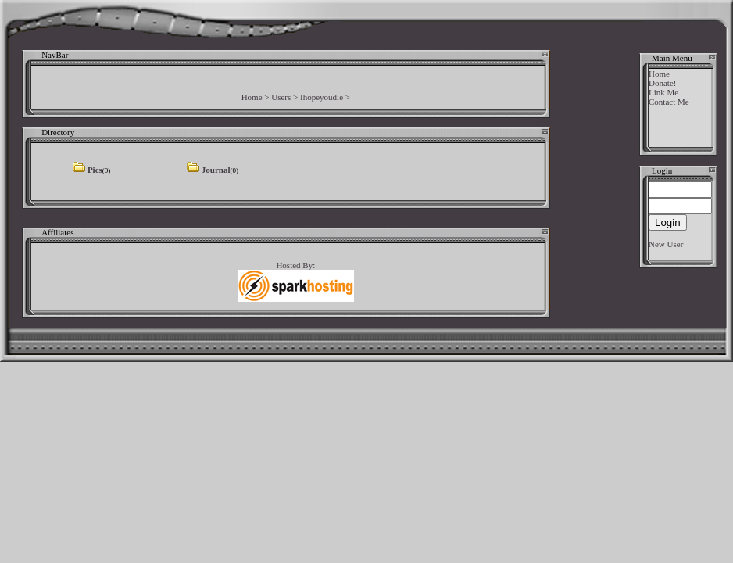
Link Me (663, 92)
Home (252, 97)
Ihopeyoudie (321, 97)
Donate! (662, 83)
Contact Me (669, 101)
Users (281, 97)
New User (666, 244)
